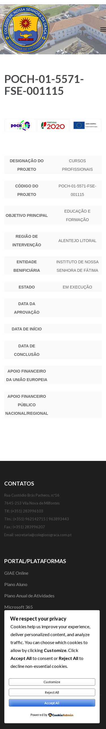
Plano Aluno (15, 584)
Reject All (52, 692)
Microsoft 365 (18, 607)
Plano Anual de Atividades (29, 595)
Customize (52, 682)
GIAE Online (16, 573)
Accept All (51, 703)
